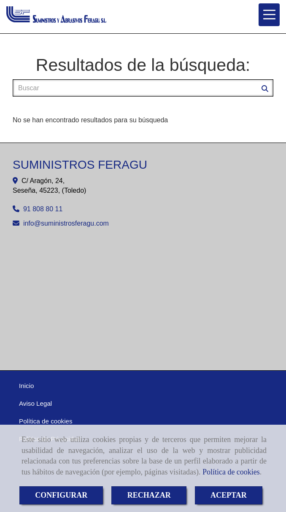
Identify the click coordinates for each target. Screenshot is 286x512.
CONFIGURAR (61, 495)
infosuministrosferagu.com (66, 223)
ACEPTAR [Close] (228, 495)
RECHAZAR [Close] (149, 495)
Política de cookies (231, 472)
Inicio (26, 385)
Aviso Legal (35, 403)
